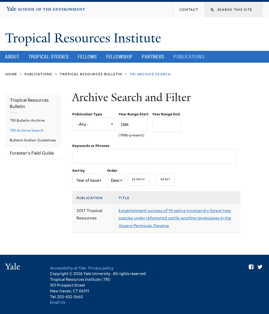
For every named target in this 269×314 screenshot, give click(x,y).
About (12, 56)
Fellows (87, 56)
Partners (153, 56)
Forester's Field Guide (32, 153)
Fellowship (119, 56)
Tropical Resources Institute (84, 38)
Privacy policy (100, 268)
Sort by (78, 170)
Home (11, 73)
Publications (188, 56)
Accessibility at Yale (68, 268)
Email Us (57, 302)
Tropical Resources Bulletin (91, 73)
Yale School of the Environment (22, 6)
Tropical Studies (48, 56)
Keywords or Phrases (91, 146)
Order (112, 170)
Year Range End (166, 114)
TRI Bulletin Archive (27, 120)
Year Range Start (133, 114)
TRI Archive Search (26, 130)
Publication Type (87, 114)
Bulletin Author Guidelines (33, 140)
